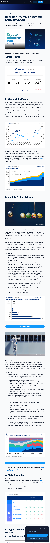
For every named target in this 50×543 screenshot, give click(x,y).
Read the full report (25, 326)
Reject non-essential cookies (37, 538)
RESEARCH (13, 13)
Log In (35, 1)
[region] (37, 534)
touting (41, 158)
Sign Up (40, 1)
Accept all (37, 535)
